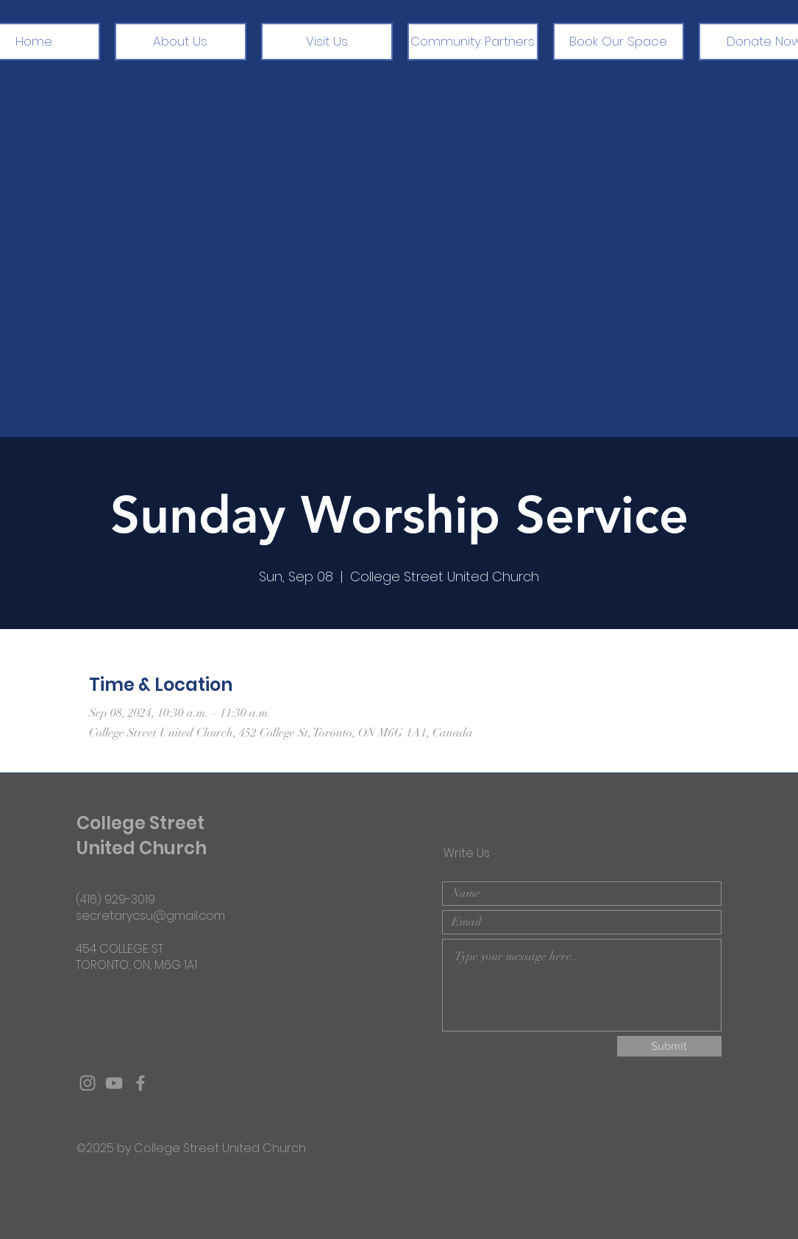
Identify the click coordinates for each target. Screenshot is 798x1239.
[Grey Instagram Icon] (87, 1083)
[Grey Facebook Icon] (140, 1083)
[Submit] (669, 1046)
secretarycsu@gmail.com (150, 915)
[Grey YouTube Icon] (114, 1083)
